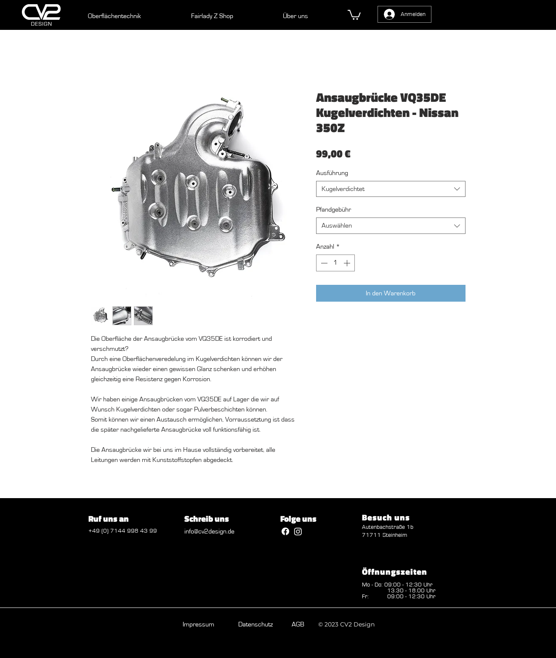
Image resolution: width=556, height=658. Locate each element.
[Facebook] (285, 531)
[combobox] (391, 189)
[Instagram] (298, 531)
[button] (354, 14)
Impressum (198, 624)
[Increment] (348, 263)
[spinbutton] (335, 263)
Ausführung (332, 173)
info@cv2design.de (209, 531)
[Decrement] (323, 263)
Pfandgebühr (333, 209)
